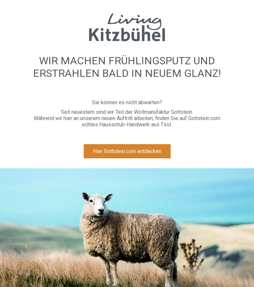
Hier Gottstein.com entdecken (127, 151)
